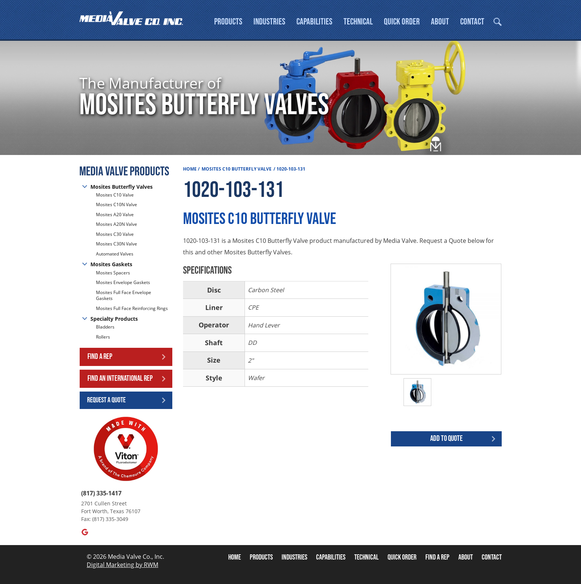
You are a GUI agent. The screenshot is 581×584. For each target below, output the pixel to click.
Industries (269, 21)
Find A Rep (437, 557)
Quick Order (402, 21)
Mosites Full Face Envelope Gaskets (123, 295)
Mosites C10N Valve (116, 205)
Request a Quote (106, 400)
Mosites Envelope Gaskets (123, 283)
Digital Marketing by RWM (122, 565)
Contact (472, 21)
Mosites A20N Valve (116, 224)
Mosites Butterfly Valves (121, 186)
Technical (358, 21)
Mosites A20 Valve (115, 215)
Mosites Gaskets (111, 264)
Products (228, 21)
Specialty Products (114, 319)
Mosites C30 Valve (115, 234)
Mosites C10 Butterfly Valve (237, 169)
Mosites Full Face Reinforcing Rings (132, 308)
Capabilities (314, 21)
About (440, 21)
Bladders (105, 327)
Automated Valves (114, 254)
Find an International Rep (120, 378)
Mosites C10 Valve (115, 195)
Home (190, 169)
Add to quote (446, 438)
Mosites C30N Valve (116, 244)
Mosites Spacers (113, 273)
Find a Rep (99, 357)
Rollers (103, 337)
